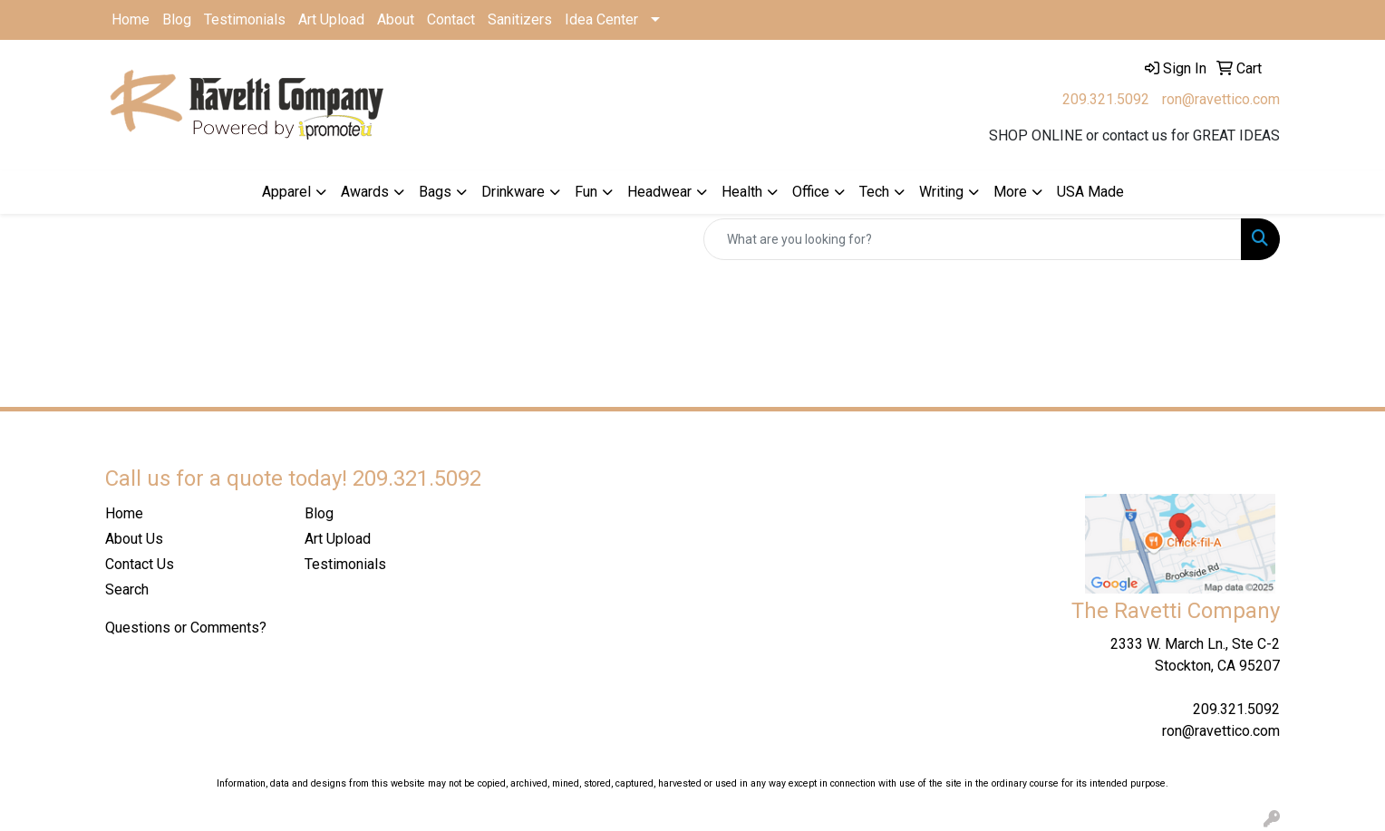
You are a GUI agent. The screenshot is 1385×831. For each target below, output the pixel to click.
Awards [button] (365, 191)
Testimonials (245, 19)
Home (130, 19)
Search (127, 589)
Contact (451, 19)
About (395, 19)
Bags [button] (435, 191)
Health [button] (742, 191)
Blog (176, 19)
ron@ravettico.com (1221, 99)
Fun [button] (586, 191)
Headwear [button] (659, 191)
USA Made (1090, 191)
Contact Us (139, 564)
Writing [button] (941, 191)
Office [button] (810, 191)
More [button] (1010, 191)
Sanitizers (520, 19)
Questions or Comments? (185, 627)
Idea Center (601, 19)
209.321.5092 (1105, 99)
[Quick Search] (972, 239)
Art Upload (331, 19)
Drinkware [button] (513, 191)
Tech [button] (874, 191)
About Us (134, 538)
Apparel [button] (286, 191)
